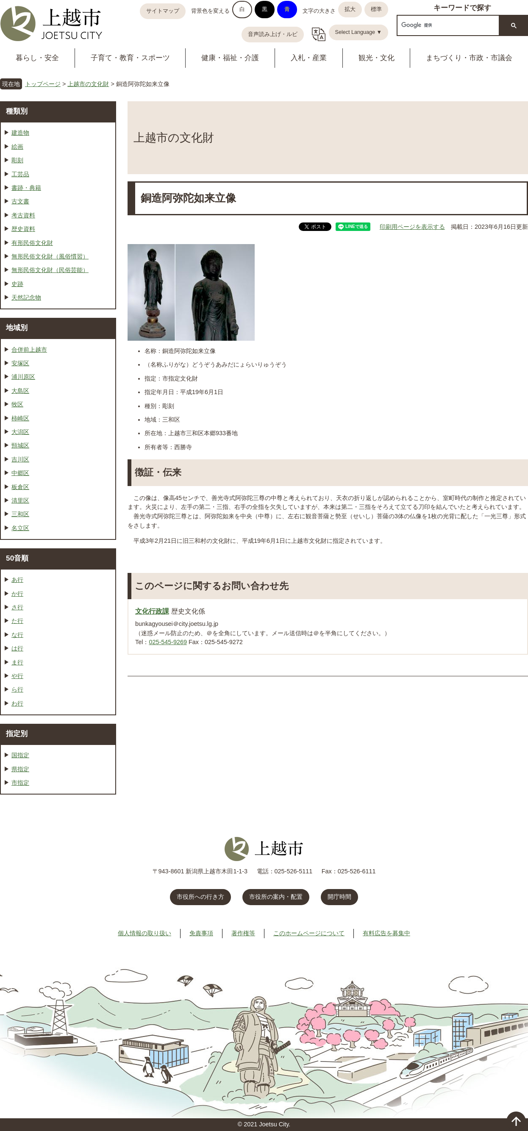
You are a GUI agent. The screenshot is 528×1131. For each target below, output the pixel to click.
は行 (17, 648)
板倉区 (20, 487)
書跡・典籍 (26, 187)
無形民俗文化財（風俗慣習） (50, 256)
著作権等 (243, 933)
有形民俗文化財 (32, 242)
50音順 (17, 558)
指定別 (17, 733)
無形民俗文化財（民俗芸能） (50, 270)
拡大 (350, 9)
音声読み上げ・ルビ (272, 34)
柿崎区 (20, 418)
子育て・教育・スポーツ (130, 58)
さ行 (17, 607)
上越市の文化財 (88, 84)
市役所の (276, 896)
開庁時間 (339, 896)
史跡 (17, 284)
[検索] (447, 25)
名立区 (20, 528)
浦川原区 (23, 376)
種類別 (17, 111)
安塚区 (20, 363)
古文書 (20, 201)
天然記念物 (26, 297)
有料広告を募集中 (386, 933)
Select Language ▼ (358, 32)
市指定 (20, 782)
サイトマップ (162, 11)
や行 (17, 675)
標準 (376, 9)
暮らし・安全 (37, 58)
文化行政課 (152, 611)
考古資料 (23, 215)
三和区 (20, 514)
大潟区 (20, 431)
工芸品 (20, 174)
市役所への (200, 896)
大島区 (20, 390)
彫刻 (17, 160)
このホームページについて (309, 933)
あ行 (17, 579)
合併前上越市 (29, 349)
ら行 (17, 689)
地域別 (17, 327)
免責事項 (201, 933)
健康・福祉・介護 (230, 58)
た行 (17, 620)
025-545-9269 (168, 642)
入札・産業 (309, 58)
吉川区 (20, 459)
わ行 (17, 703)
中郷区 (20, 473)
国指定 (20, 755)
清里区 (20, 500)
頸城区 (20, 445)
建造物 (20, 132)
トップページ (43, 84)
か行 (17, 593)
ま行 (17, 662)
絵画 (17, 146)
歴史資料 (23, 228)
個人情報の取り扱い (144, 933)
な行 (17, 634)
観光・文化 (376, 58)
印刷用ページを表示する (412, 226)
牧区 (17, 404)
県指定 (20, 769)
